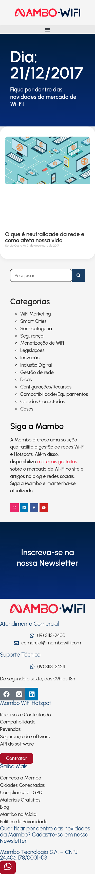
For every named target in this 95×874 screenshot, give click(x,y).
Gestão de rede (37, 372)
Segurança (31, 336)
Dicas (26, 379)
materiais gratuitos (57, 461)
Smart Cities (33, 321)
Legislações (32, 350)
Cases (26, 409)
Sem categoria (36, 328)
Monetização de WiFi (42, 343)
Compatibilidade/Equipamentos (54, 394)
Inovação (30, 358)
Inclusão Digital (36, 365)
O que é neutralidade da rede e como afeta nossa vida (44, 237)
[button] (47, 29)
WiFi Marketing (35, 314)
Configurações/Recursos (45, 387)
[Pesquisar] (78, 275)
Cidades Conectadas (42, 401)
